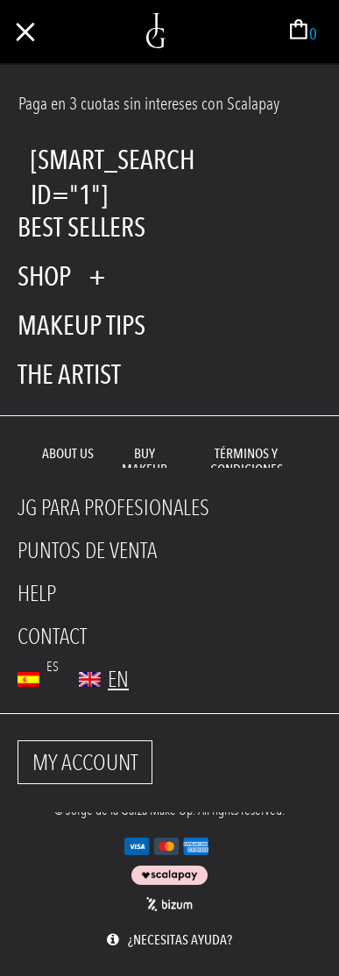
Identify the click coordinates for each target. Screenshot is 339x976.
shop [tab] (44, 276)
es (52, 666)
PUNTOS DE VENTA (87, 550)
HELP (37, 593)
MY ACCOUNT (85, 762)
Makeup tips (81, 325)
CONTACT (52, 636)
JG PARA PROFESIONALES (113, 507)
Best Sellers (81, 227)
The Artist (69, 374)
